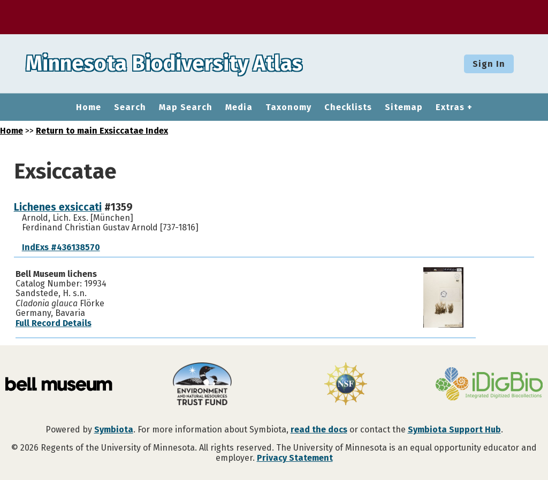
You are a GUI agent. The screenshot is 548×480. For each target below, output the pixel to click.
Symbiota (113, 429)
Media (239, 107)
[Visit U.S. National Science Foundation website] (346, 384)
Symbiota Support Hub (454, 429)
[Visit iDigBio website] (489, 384)
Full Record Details (54, 323)
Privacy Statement (295, 458)
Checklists (348, 107)
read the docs (319, 429)
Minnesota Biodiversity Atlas (166, 63)
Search (130, 107)
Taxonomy (288, 107)
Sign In (489, 64)
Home (88, 107)
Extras (450, 107)
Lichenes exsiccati (58, 207)
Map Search (185, 107)
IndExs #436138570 (61, 247)
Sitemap (404, 107)
